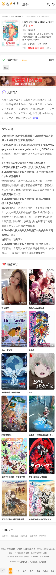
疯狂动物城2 (6, 435)
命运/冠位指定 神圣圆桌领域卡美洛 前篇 (17, 519)
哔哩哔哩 (42, 536)
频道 (25, 4)
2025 (45, 44)
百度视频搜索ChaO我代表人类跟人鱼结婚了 (26, 167)
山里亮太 (47, 34)
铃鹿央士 (31, 34)
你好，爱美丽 (6, 350)
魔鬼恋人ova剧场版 (37, 308)
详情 (36, 118)
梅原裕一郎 (32, 37)
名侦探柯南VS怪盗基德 (10, 392)
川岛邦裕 (36, 40)
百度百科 (8, 194)
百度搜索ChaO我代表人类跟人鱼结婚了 (24, 163)
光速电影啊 (7, 145)
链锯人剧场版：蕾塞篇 (38, 477)
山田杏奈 (39, 34)
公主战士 (32, 350)
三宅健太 (41, 37)
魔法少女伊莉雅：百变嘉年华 (13, 477)
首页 (12, 16)
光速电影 (23, 536)
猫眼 (3, 239)
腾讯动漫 (6, 208)
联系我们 (45, 556)
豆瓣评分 (40, 253)
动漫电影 (19, 16)
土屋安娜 (28, 40)
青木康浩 (31, 30)
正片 (6, 68)
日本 (39, 44)
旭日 (30, 392)
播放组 (24, 60)
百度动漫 (5, 536)
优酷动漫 (33, 536)
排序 (51, 60)
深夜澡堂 (5, 308)
